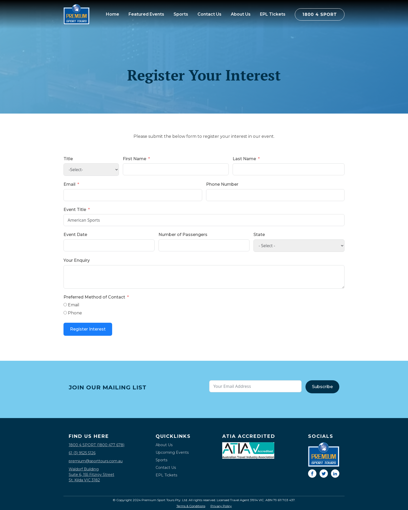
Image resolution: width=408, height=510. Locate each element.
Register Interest (88, 329)
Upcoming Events (172, 452)
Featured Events (146, 14)
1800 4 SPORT (319, 14)
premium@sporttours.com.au (96, 461)
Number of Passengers (182, 234)
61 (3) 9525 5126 (82, 453)
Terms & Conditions (190, 506)
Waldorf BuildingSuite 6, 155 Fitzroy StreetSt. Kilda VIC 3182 (91, 474)
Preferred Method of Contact (94, 297)
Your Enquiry (76, 260)
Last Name (244, 158)
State (259, 234)
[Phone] (65, 312)
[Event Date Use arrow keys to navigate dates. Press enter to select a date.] (109, 245)
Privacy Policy (221, 506)
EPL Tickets (272, 14)
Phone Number (222, 184)
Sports (181, 14)
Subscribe (322, 386)
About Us (241, 14)
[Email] (65, 304)
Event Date (75, 234)
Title (68, 158)
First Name (134, 158)
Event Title (74, 209)
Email (69, 184)
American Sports (204, 220)
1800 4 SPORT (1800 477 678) (96, 445)
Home (112, 14)
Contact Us (209, 14)
